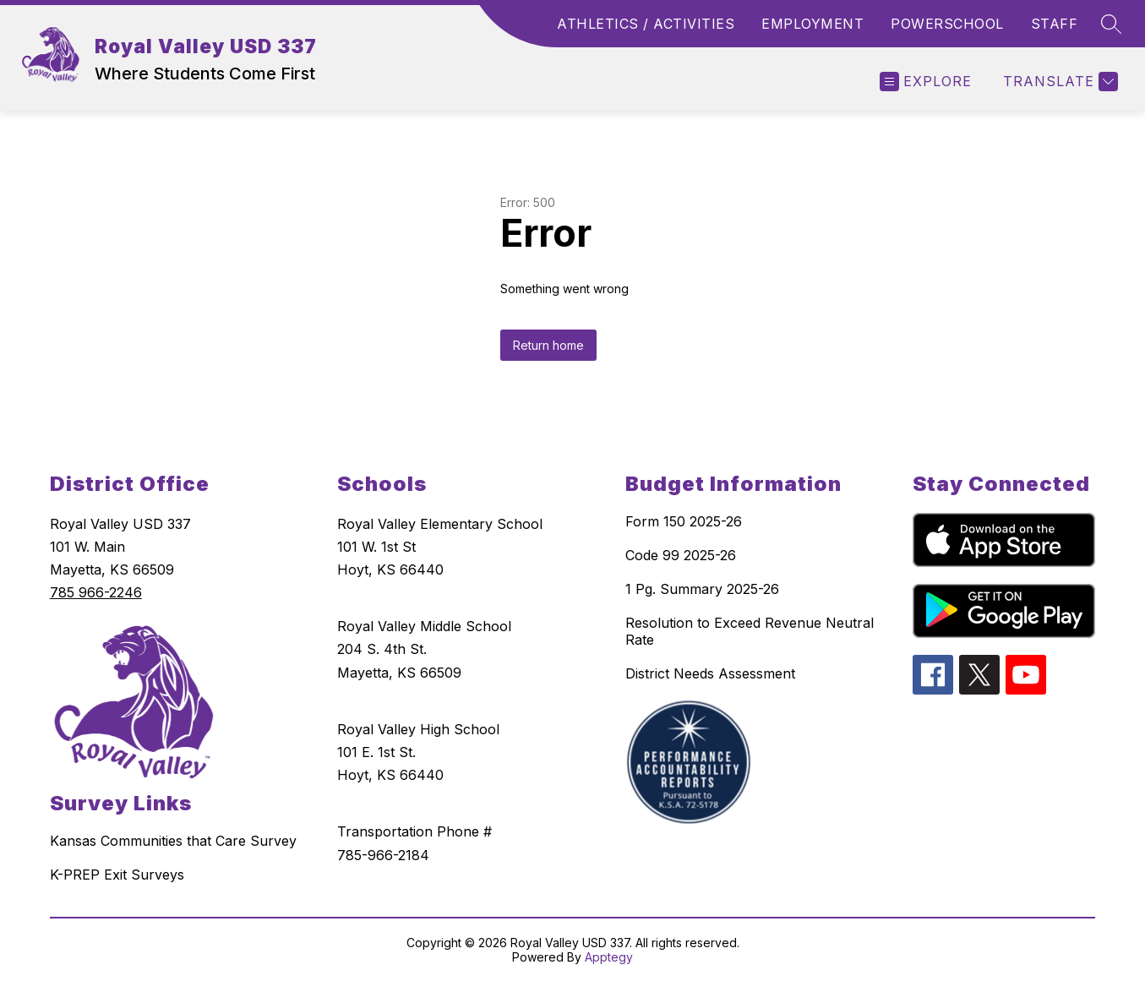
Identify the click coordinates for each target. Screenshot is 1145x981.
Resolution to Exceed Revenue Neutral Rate (749, 631)
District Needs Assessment (710, 673)
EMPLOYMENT (812, 23)
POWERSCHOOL (947, 23)
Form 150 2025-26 (683, 521)
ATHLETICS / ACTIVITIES (645, 23)
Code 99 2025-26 (680, 555)
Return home (548, 345)
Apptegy (609, 957)
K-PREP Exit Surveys (117, 874)
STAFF (1054, 23)
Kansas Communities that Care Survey (173, 840)
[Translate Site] (1058, 81)
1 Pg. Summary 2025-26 (702, 588)
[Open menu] (926, 81)
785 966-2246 (96, 592)
